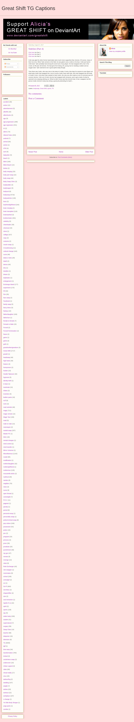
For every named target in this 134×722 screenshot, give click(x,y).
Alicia (113, 48)
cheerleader (7, 224)
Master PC (6, 434)
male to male (7, 424)
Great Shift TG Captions (28, 8)
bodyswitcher (7, 198)
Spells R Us (7, 603)
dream (5, 274)
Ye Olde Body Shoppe (10, 702)
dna (4, 268)
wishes (5, 689)
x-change (6, 699)
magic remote (7, 414)
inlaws (5, 390)
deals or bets (7, 258)
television (6, 639)
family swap (7, 304)
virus (4, 676)
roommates (7, 573)
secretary (6, 590)
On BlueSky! (12, 49)
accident (6, 102)
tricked (5, 656)
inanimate (6, 387)
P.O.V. (5, 500)
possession (7, 527)
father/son (6, 317)
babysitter (6, 155)
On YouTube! (12, 52)
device (5, 264)
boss (4, 201)
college (5, 234)
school (5, 576)
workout (5, 693)
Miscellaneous (8, 453)
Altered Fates (7, 135)
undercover (7, 663)
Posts (7, 64)
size (4, 596)
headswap (6, 357)
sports (49, 88)
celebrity (6, 221)
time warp (6, 649)
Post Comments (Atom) (65, 157)
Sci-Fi (5, 586)
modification (7, 460)
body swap (6, 178)
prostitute (6, 546)
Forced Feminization (10, 331)
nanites (5, 480)
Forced (5, 327)
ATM (4, 148)
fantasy (5, 311)
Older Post (89, 152)
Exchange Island (8, 284)
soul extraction (8, 600)
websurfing (6, 679)
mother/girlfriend (8, 467)
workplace (6, 696)
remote (5, 556)
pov (4, 533)
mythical (6, 477)
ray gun (5, 553)
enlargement (7, 281)
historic (5, 364)
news (5, 487)
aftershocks (7, 115)
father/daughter (8, 314)
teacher (5, 633)
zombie (5, 709)
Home (61, 152)
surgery (5, 626)
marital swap (7, 430)
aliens (5, 132)
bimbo (5, 168)
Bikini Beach (7, 165)
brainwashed (7, 215)
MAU (5, 437)
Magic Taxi (6, 417)
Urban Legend (8, 666)
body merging (7, 171)
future (5, 334)
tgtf (4, 646)
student (5, 619)
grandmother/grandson (10, 347)
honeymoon (7, 367)
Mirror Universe (8, 450)
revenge (6, 560)
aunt (4, 151)
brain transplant (8, 211)
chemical (6, 228)
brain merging (7, 208)
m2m (5, 404)
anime (5, 145)
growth (5, 354)
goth (4, 344)
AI (4, 128)
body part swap (8, 175)
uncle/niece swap (9, 659)
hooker (5, 370)
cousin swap (7, 244)
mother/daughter (8, 463)
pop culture (7, 523)
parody (5, 507)
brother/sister (7, 218)
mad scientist (7, 407)
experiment (7, 288)
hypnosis (6, 377)
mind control (7, 444)
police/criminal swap (9, 520)
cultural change (8, 251)
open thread (7, 493)
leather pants (7, 397)
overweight (6, 497)
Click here (31, 52)
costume (6, 241)
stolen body (7, 616)
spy (4, 613)
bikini (5, 161)
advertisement (8, 108)
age (4, 118)
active (5, 105)
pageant (6, 503)
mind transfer (7, 447)
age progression (8, 122)
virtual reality (7, 673)
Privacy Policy (12, 716)
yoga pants (7, 706)
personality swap (8, 517)
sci (4, 583)
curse (5, 254)
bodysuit (6, 191)
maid (4, 420)
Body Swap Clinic (9, 181)
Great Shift (43, 88)
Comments (9, 67)
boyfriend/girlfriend (9, 205)
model (5, 457)
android (5, 138)
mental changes (8, 440)
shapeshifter (7, 593)
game (5, 337)
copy (4, 238)
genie (5, 341)
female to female (8, 321)
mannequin (7, 427)
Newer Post (32, 152)
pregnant (6, 536)
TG (53, 88)
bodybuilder (7, 185)
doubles (5, 271)
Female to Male (8, 324)
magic (5, 410)
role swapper (7, 570)
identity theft (7, 381)
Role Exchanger (8, 566)
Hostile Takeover (8, 374)
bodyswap (36, 88)
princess (6, 540)
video (5, 669)
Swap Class (7, 629)
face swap (6, 298)
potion (5, 530)
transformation (8, 653)
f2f (4, 291)
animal (5, 141)
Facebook (6, 301)
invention (6, 394)
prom (5, 543)
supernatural (7, 623)
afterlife (5, 112)
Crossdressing (8, 248)
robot (5, 563)
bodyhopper (7, 188)
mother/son (7, 470)
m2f (4, 400)
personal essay (8, 513)
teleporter (6, 636)
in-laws (5, 384)
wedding (6, 682)
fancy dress (7, 307)
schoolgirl (6, 580)
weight (5, 686)
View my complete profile (117, 51)
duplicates (6, 278)
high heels (6, 361)
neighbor (6, 483)
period (5, 510)
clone (5, 231)
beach (5, 158)
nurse (5, 490)
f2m (4, 294)
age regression (8, 125)
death (5, 261)
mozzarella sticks (9, 473)
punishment (7, 550)
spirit (4, 606)
